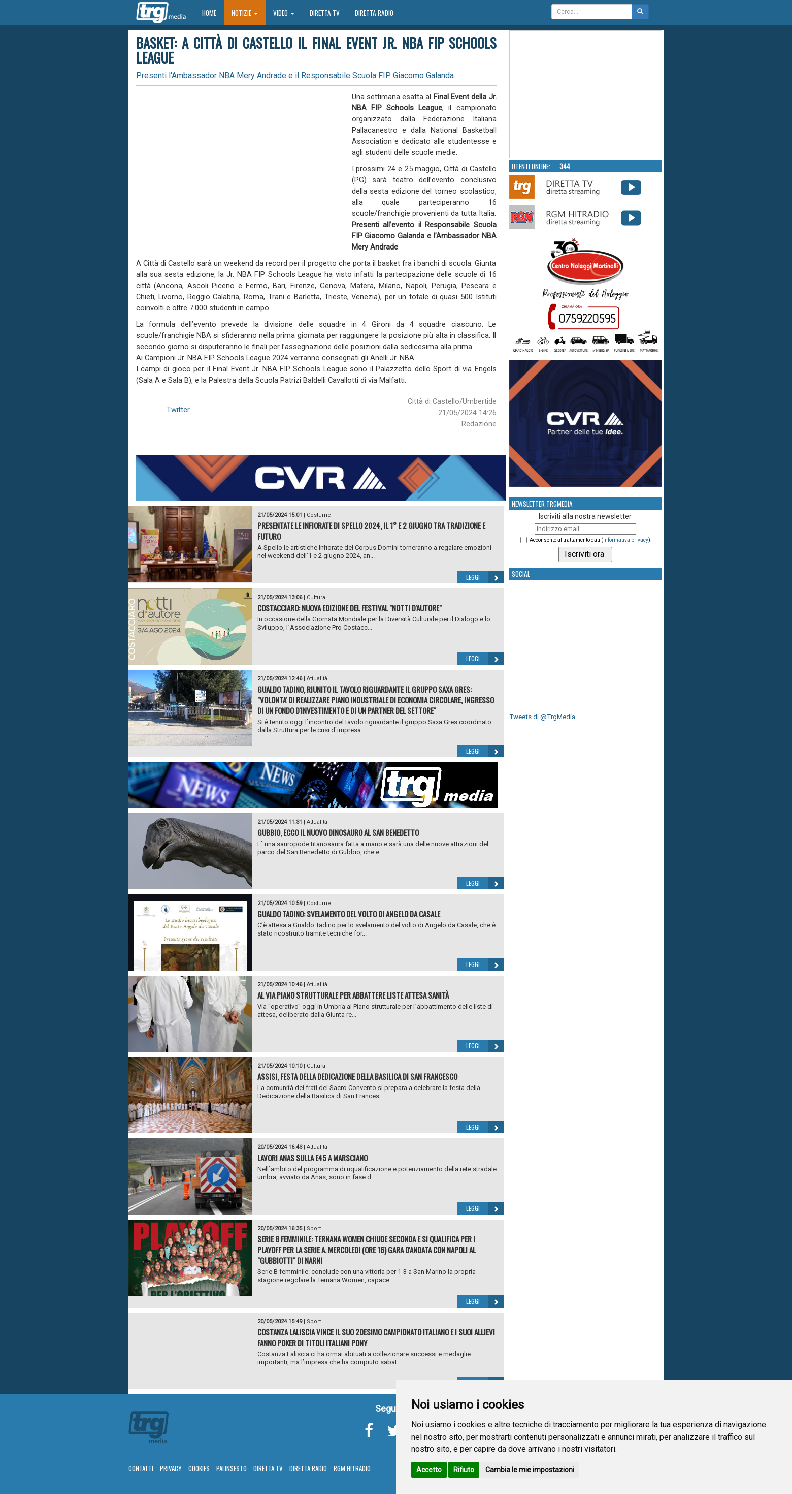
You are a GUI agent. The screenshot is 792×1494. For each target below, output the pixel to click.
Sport (314, 1228)
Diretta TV (325, 13)
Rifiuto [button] (463, 1470)
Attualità (317, 678)
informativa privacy (625, 540)
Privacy (171, 1468)
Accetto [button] (429, 1470)
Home (213, 12)
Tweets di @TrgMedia (542, 717)
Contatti (140, 1468)
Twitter (178, 409)
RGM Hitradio (352, 1468)
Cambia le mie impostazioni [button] (529, 1470)
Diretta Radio (374, 13)
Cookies (199, 1468)
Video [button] (283, 13)
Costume (319, 515)
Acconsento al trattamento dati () (590, 540)
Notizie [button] (245, 13)
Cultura (316, 597)
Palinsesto (231, 1468)
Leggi (485, 577)
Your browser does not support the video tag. (586, 94)
